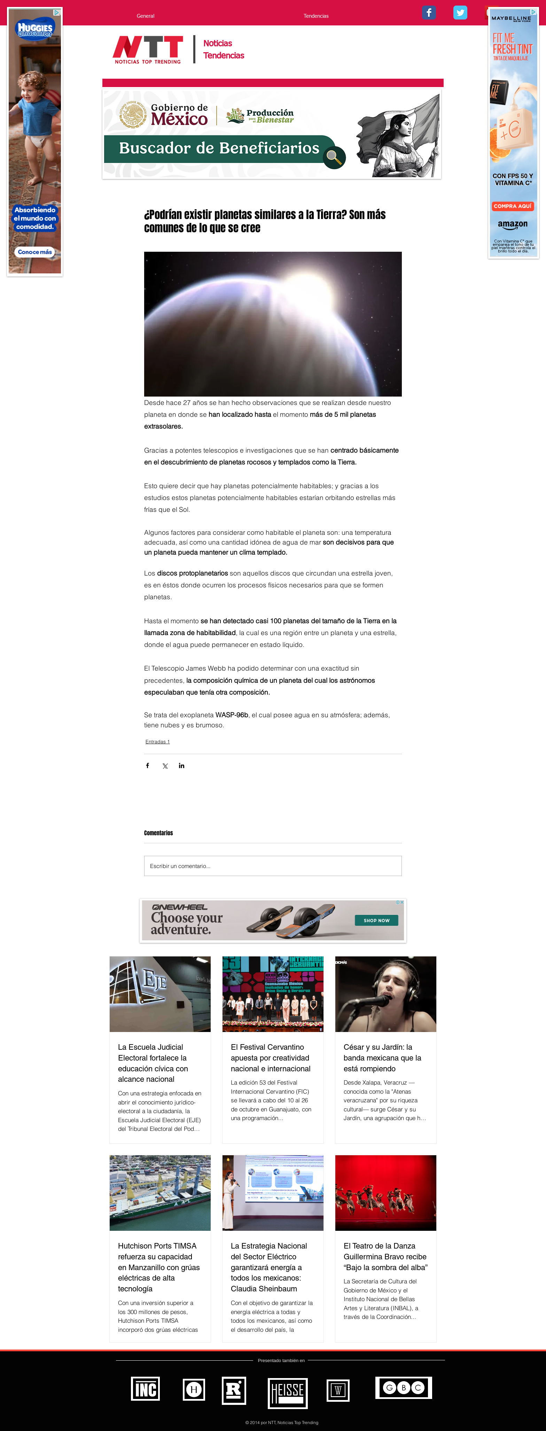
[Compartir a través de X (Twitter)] (164, 765)
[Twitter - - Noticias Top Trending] (460, 12)
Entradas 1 (158, 741)
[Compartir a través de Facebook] (147, 765)
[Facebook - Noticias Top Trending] (429, 12)
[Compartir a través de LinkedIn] (181, 765)
